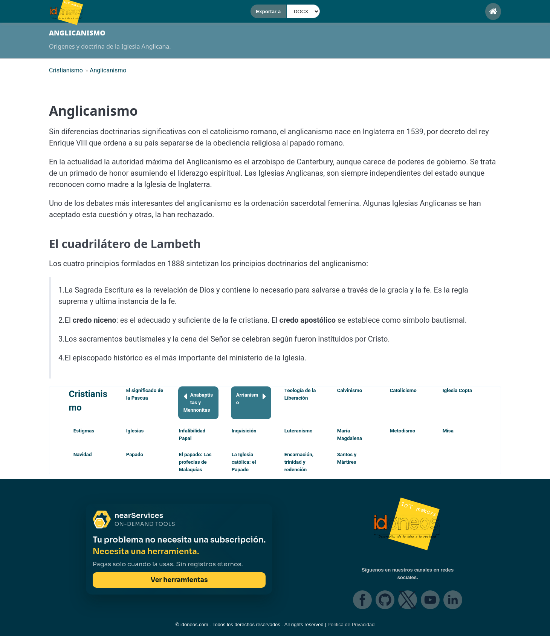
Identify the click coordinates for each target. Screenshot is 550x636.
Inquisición (244, 431)
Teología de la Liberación (300, 394)
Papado (134, 454)
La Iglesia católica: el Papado (244, 462)
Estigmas (84, 431)
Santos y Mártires (347, 458)
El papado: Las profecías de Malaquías (195, 462)
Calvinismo (349, 390)
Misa (448, 431)
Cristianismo (88, 401)
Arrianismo (251, 398)
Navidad (82, 454)
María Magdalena (349, 434)
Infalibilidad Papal (192, 434)
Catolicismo (403, 390)
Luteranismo (298, 431)
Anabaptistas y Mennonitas (198, 402)
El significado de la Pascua (144, 394)
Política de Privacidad (350, 624)
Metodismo (403, 431)
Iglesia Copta (457, 390)
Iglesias (135, 431)
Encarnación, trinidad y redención (298, 462)
